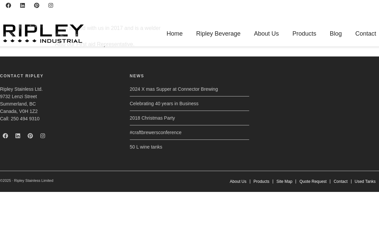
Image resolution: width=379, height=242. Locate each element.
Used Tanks (365, 181)
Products (304, 33)
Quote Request (313, 181)
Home (174, 33)
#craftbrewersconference (156, 132)
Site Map (284, 181)
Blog (336, 33)
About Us (266, 33)
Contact (365, 33)
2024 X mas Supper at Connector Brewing (174, 89)
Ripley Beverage (218, 33)
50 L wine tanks (146, 147)
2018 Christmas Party (152, 118)
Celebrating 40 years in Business (164, 103)
